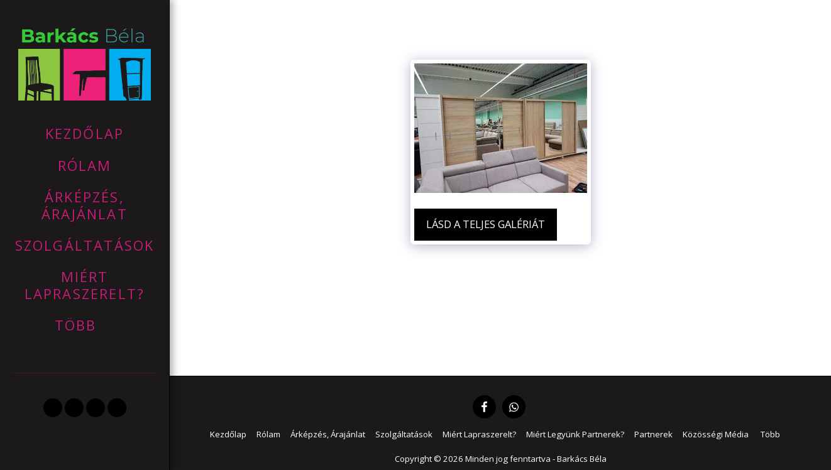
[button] (52, 407)
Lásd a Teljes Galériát (485, 224)
